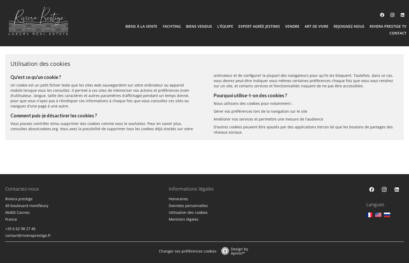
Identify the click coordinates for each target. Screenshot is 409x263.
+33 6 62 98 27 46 (20, 228)
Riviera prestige (19, 198)
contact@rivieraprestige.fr (28, 235)
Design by (233, 251)
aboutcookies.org (43, 128)
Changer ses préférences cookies (187, 251)
